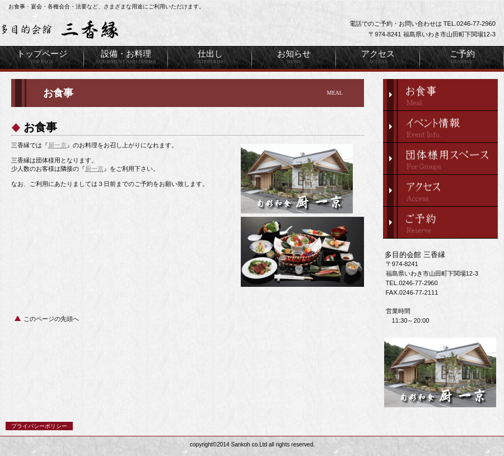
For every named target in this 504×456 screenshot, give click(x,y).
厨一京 (57, 145)
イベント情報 (440, 126)
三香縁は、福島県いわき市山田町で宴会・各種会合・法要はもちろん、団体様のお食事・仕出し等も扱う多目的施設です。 (140, 30)
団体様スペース (440, 158)
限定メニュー (440, 94)
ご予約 (440, 222)
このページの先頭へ (51, 318)
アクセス (440, 190)
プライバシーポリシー (39, 426)
